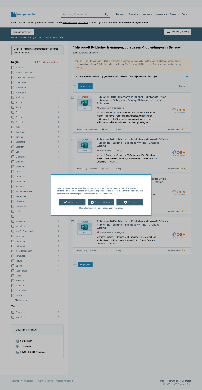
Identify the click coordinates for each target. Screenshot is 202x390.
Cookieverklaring (115, 208)
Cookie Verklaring (110, 194)
